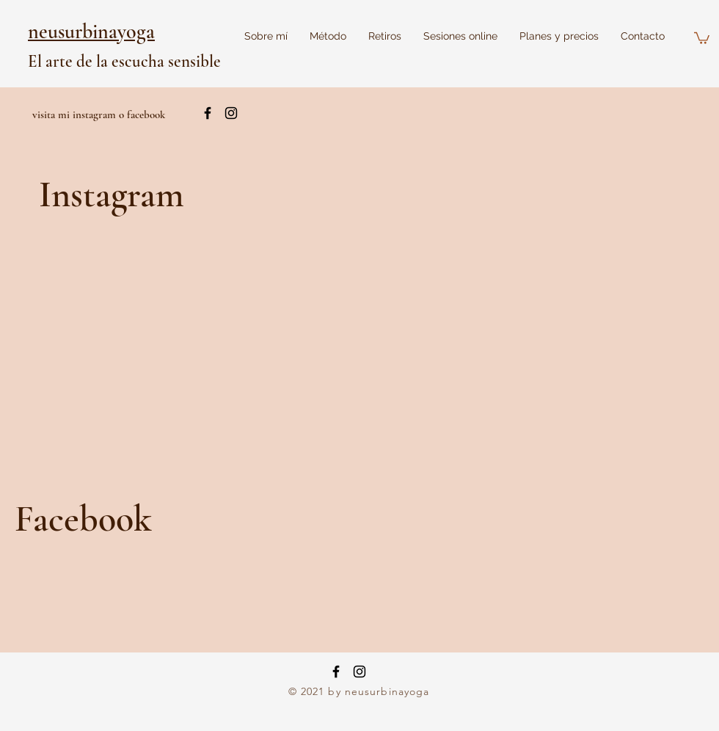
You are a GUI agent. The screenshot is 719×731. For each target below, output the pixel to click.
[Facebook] (336, 671)
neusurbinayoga (91, 31)
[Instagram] (359, 671)
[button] (701, 37)
